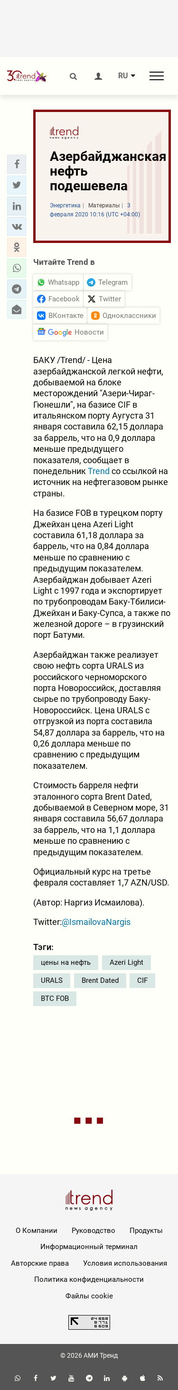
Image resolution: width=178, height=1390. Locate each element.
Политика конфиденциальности (89, 1279)
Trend (99, 471)
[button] (16, 164)
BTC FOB (55, 998)
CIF (142, 980)
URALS (52, 980)
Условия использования (125, 1263)
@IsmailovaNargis (96, 922)
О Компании (36, 1230)
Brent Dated (100, 980)
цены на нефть (66, 962)
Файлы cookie (89, 1296)
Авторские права (40, 1263)
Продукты (146, 1230)
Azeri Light (126, 962)
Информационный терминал (89, 1246)
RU (123, 76)
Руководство (93, 1230)
